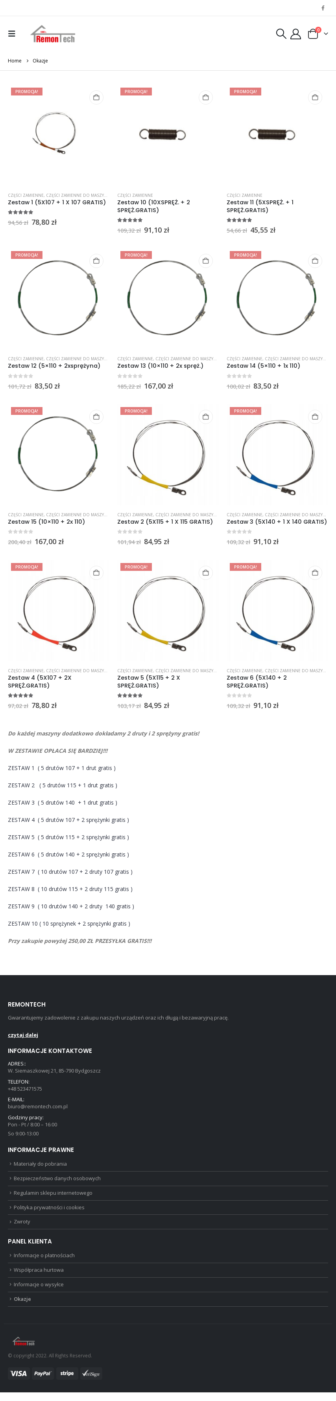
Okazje (22, 1307)
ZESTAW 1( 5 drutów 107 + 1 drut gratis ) (62, 768)
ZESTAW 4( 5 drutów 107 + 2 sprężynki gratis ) (68, 819)
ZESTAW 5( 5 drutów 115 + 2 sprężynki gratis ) (68, 837)
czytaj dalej (23, 1034)
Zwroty (22, 1227)
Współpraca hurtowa (39, 1276)
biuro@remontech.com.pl (38, 1107)
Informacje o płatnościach (44, 1261)
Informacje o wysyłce (39, 1292)
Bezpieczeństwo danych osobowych (57, 1182)
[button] (14, 33)
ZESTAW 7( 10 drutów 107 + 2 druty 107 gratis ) (70, 871)
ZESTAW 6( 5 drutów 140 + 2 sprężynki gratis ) (68, 854)
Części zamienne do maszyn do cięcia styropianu (100, 195)
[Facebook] (323, 8)
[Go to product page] (58, 135)
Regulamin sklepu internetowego (53, 1197)
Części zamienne (26, 195)
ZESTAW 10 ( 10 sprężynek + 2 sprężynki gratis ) (69, 923)
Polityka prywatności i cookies (49, 1212)
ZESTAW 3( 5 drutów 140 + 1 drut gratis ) (62, 802)
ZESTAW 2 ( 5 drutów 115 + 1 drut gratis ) (62, 785)
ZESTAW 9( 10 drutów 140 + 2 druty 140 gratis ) (71, 906)
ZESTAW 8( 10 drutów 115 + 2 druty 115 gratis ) (70, 889)
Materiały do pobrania (40, 1166)
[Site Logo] (53, 34)
